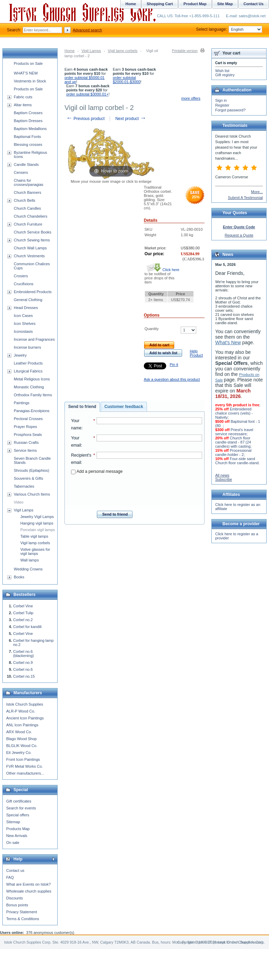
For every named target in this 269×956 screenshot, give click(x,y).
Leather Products (28, 363)
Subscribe (223, 479)
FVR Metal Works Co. (24, 766)
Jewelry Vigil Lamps (37, 517)
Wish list (222, 71)
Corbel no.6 (23, 669)
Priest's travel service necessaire (234, 432)
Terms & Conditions (22, 919)
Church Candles (27, 208)
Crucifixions (23, 284)
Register (222, 105)
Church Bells (24, 200)
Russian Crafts (26, 442)
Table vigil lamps (34, 536)
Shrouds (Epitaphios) (31, 470)
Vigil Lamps (91, 51)
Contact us (15, 870)
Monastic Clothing (29, 387)
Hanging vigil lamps (36, 523)
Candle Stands (26, 164)
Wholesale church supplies (28, 891)
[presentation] (136, 490)
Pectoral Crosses (28, 419)
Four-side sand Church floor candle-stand (237, 461)
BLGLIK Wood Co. (21, 746)
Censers (21, 172)
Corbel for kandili (27, 627)
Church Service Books (32, 232)
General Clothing (28, 300)
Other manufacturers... (25, 773)
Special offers (17, 815)
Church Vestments (29, 256)
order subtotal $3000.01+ (87, 94)
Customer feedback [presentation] (123, 406)
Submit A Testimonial (245, 198)
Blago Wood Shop (21, 739)
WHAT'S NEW (26, 73)
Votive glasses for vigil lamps (35, 551)
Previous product (85, 118)
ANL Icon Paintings (22, 725)
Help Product (196, 353)
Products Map (18, 829)
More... (257, 192)
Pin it (174, 364)
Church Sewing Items (32, 240)
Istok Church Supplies (24, 704)
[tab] (82, 407)
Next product (130, 118)
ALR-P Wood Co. (20, 711)
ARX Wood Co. (19, 732)
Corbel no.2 (23, 620)
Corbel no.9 (23, 662)
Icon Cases (23, 315)
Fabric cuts (23, 97)
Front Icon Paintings (23, 759)
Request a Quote (239, 235)
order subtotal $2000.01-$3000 (126, 80)
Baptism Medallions (30, 129)
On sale (12, 842)
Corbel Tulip (23, 613)
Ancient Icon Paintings (25, 718)
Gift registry (225, 75)
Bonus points (17, 905)
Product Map (195, 4)
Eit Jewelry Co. (18, 752)
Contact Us (253, 4)
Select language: (229, 29)
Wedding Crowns (28, 569)
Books (19, 577)
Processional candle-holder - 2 (233, 452)
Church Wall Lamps (30, 248)
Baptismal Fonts (27, 137)
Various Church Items (32, 494)
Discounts (14, 898)
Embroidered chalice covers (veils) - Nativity (234, 413)
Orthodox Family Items (33, 395)
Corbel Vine (23, 606)
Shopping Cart (160, 4)
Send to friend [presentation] (82, 406)
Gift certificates (18, 801)
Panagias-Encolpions (31, 411)
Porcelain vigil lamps (37, 530)
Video (18, 502)
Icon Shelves (25, 323)
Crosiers (21, 276)
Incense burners (27, 347)
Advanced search (87, 30)
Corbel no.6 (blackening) (23, 653)
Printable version (185, 51)
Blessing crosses (28, 144)
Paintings (21, 403)
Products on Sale (28, 63)
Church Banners (27, 192)
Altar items (23, 105)
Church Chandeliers (30, 216)
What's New (228, 342)
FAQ (10, 877)
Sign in (221, 100)
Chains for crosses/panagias (28, 182)
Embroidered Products (32, 292)
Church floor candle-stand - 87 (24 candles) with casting (233, 442)
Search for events (21, 808)
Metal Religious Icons (32, 379)
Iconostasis (23, 331)
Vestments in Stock (30, 81)
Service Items (25, 450)
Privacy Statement (21, 912)
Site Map (225, 4)
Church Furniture (28, 224)
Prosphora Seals (28, 434)
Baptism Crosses (28, 113)
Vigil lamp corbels (123, 51)
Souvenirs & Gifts (28, 478)
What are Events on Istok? (28, 884)
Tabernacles (24, 486)
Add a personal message (96, 471)
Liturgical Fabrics (28, 371)
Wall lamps (29, 560)
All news (222, 475)
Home (69, 51)
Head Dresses (26, 308)
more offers (190, 98)
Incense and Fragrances (34, 339)
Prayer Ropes (25, 427)
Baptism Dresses (28, 121)
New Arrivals (16, 836)
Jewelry (20, 355)
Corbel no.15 (24, 676)
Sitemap (13, 822)
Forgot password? (230, 110)
